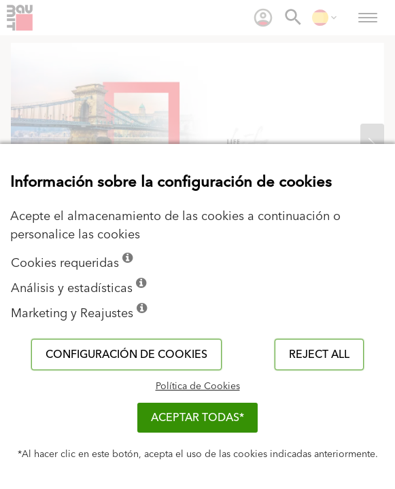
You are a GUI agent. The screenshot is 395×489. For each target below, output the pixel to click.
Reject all (319, 354)
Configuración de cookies (126, 354)
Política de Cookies (198, 386)
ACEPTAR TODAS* (197, 417)
